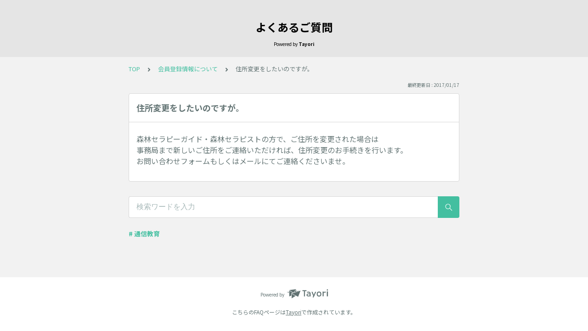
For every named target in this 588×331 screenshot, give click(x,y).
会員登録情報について (188, 68)
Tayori (293, 312)
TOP (134, 68)
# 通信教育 (144, 233)
